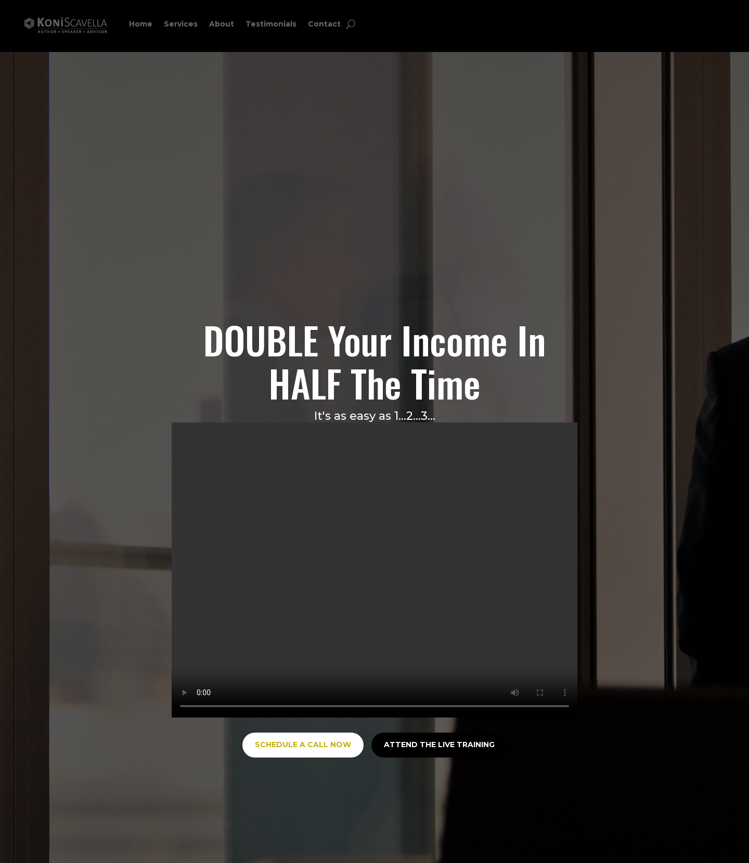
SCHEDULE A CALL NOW (303, 744)
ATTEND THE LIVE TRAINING (439, 744)
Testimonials (271, 24)
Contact (324, 24)
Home (140, 24)
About (221, 24)
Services (181, 24)
